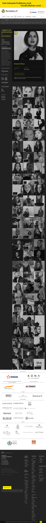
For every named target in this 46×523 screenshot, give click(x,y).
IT (41, 16)
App (23, 16)
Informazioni (28, 16)
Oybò (25, 493)
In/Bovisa (34, 513)
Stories (40, 452)
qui (37, 521)
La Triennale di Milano (34, 510)
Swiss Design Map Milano (34, 467)
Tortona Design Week (33, 462)
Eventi (8, 16)
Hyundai (26, 477)
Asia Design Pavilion (33, 502)
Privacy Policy (3, 464)
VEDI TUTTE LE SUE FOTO (19, 74)
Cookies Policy (9, 464)
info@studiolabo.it (6, 453)
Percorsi (4, 16)
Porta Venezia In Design (33, 492)
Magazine (19, 16)
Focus (40, 448)
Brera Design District (25, 482)
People (40, 451)
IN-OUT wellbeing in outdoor (34, 506)
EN (43, 16)
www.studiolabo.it (5, 454)
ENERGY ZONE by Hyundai (33, 454)
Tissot (25, 479)
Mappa (12, 16)
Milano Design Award (33, 516)
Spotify (26, 474)
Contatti (34, 16)
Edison (26, 476)
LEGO (25, 487)
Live (15, 16)
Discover (41, 449)
